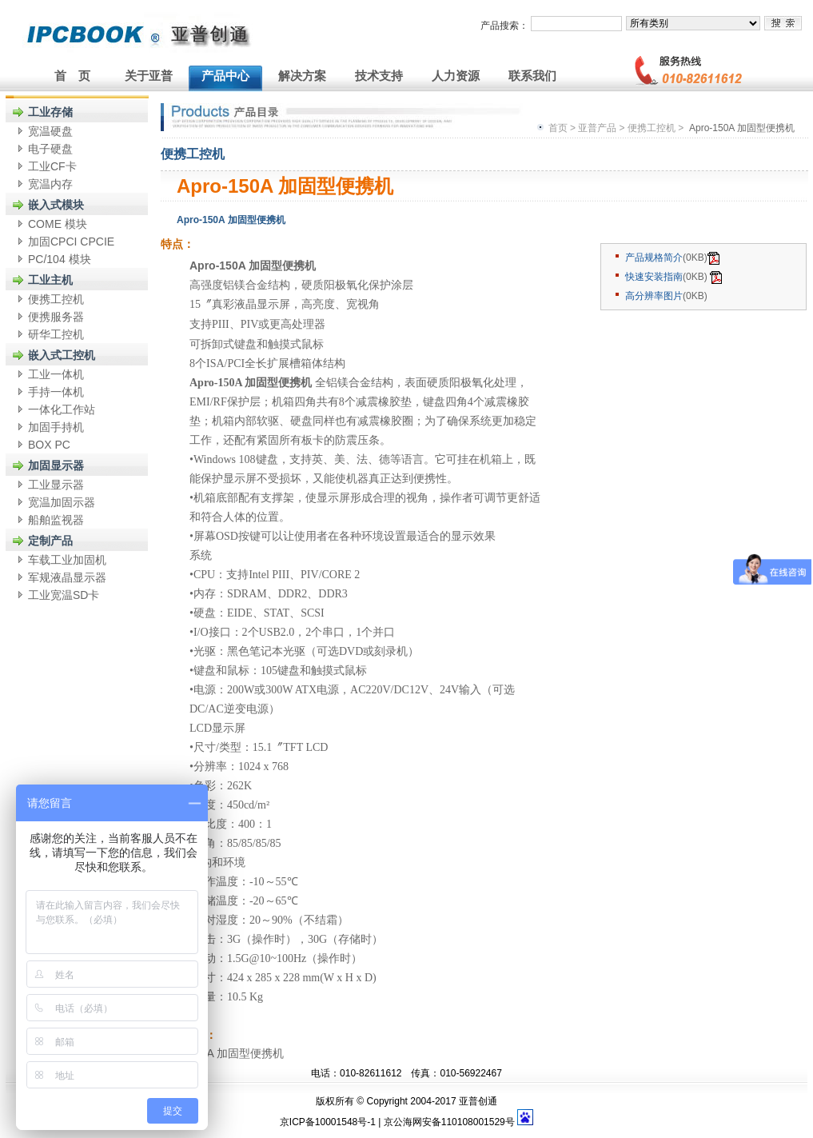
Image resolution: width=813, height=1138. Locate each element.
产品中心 (225, 75)
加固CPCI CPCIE (71, 241)
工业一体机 (56, 374)
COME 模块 (57, 224)
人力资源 (456, 75)
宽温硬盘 (50, 131)
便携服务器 (56, 316)
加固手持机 (56, 427)
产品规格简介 (654, 257)
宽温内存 (50, 184)
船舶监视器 (56, 519)
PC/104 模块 (59, 259)
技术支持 (379, 75)
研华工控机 (56, 334)
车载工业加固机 (67, 559)
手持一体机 (56, 391)
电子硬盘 (50, 148)
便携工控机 (56, 299)
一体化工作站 (61, 409)
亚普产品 (597, 128)
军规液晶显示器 (67, 577)
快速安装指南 (654, 276)
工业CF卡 (52, 166)
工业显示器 (56, 484)
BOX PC (49, 444)
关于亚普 (149, 75)
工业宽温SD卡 (63, 595)
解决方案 (302, 75)
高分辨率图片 (654, 295)
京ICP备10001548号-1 (328, 1122)
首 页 (72, 75)
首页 (558, 128)
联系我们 (532, 75)
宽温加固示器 (61, 502)
